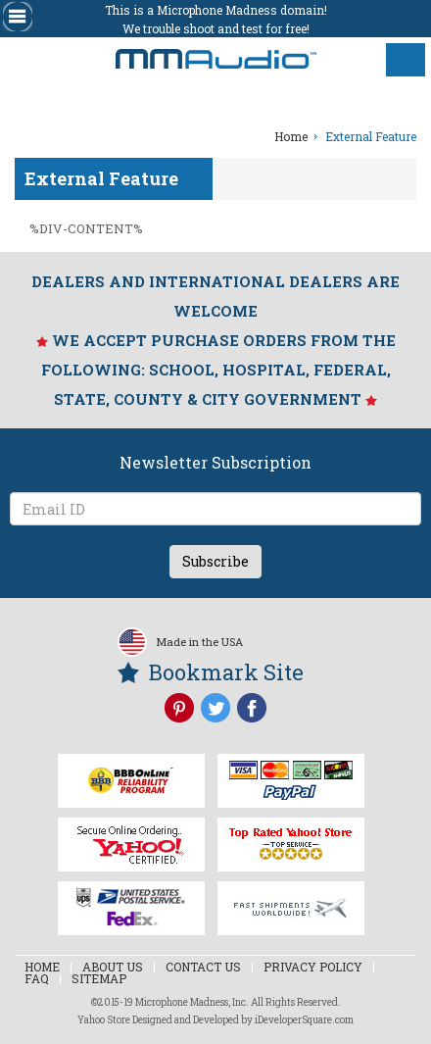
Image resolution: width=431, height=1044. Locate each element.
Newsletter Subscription (215, 462)
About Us (112, 966)
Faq (36, 978)
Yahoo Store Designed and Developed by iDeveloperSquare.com (215, 1020)
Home (42, 966)
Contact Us (203, 966)
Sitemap (99, 978)
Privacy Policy (312, 966)
